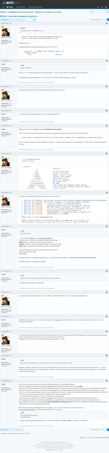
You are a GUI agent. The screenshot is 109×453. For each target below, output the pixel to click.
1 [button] (103, 20)
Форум (19, 7)
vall (2, 27)
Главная (10, 7)
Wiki (42, 283)
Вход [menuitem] (103, 7)
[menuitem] (98, 7)
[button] (101, 19)
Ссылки (3, 7)
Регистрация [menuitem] (106, 7)
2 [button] (105, 20)
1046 (10, 40)
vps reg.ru (70, 444)
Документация (45, 7)
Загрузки (30, 7)
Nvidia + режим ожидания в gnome (18, 16)
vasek (3, 64)
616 (10, 67)
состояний (42, 261)
